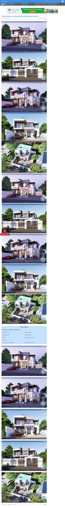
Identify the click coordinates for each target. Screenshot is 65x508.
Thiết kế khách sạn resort (43, 4)
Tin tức (54, 1)
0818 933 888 (5, 1)
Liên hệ (58, 1)
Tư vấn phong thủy (60, 4)
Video (50, 1)
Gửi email (10, 504)
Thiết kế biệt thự (24, 4)
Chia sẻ (45, 18)
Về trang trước (4, 504)
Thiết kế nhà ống (30, 4)
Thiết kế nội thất (35, 4)
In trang (14, 504)
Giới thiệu (46, 1)
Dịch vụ (19, 4)
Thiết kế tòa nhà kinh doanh (52, 4)
